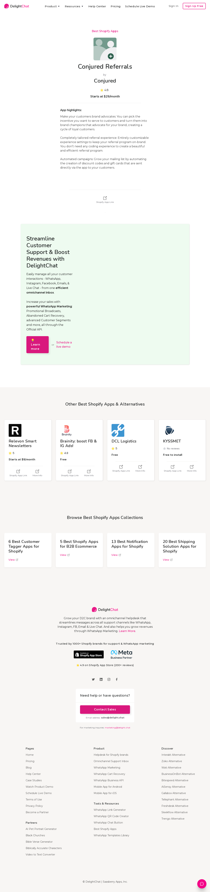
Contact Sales (105, 709)
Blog (29, 767)
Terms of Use (34, 799)
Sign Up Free (194, 6)
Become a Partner (37, 812)
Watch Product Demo (39, 786)
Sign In (173, 6)
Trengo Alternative (173, 818)
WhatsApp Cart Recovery (109, 774)
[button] (52, 6)
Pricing (116, 6)
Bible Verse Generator (39, 841)
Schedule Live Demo (140, 6)
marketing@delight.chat (117, 727)
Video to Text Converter (40, 854)
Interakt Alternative (173, 754)
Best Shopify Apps (105, 31)
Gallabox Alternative (173, 793)
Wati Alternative (171, 767)
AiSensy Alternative (173, 786)
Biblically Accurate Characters (44, 848)
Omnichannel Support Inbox (111, 761)
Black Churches (35, 835)
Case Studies (34, 780)
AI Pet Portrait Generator (41, 829)
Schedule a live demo (64, 344)
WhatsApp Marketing (107, 767)
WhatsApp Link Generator (110, 809)
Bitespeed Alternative (174, 780)
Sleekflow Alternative (174, 812)
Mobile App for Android (108, 786)
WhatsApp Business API (109, 780)
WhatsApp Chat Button (108, 822)
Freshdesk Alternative (174, 806)
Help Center (97, 6)
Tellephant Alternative (174, 799)
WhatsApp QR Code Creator (111, 816)
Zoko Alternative (171, 761)
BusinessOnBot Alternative (178, 774)
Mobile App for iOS (105, 793)
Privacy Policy (34, 806)
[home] (16, 6)
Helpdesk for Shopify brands (111, 754)
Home (30, 754)
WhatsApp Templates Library (111, 835)
